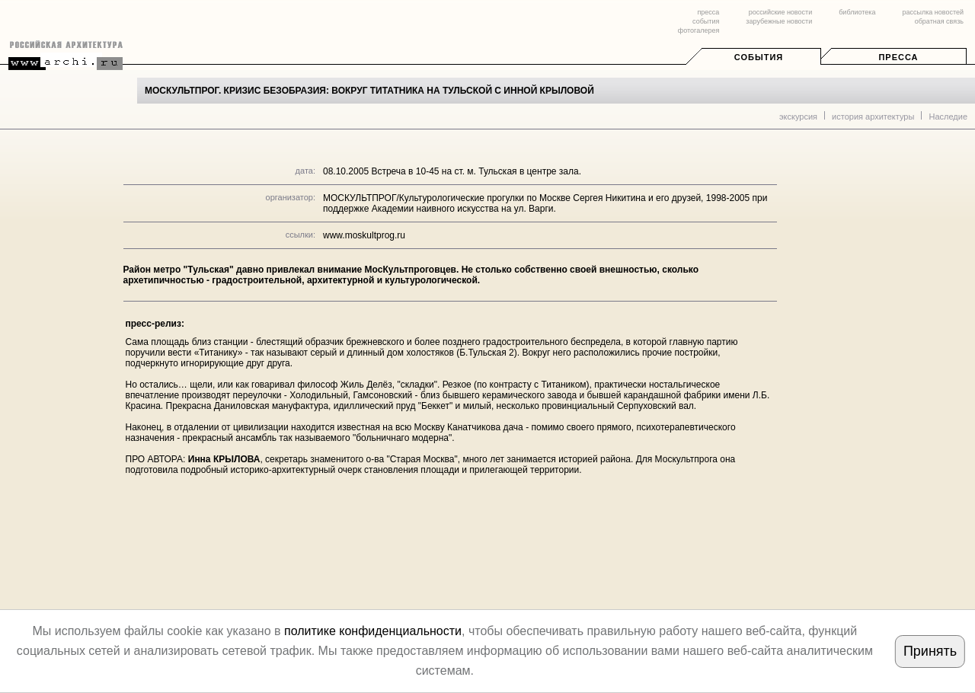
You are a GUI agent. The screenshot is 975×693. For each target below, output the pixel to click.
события (705, 21)
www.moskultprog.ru (364, 235)
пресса (708, 12)
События (758, 57)
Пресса (898, 57)
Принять (930, 651)
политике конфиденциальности (373, 630)
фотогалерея (698, 30)
